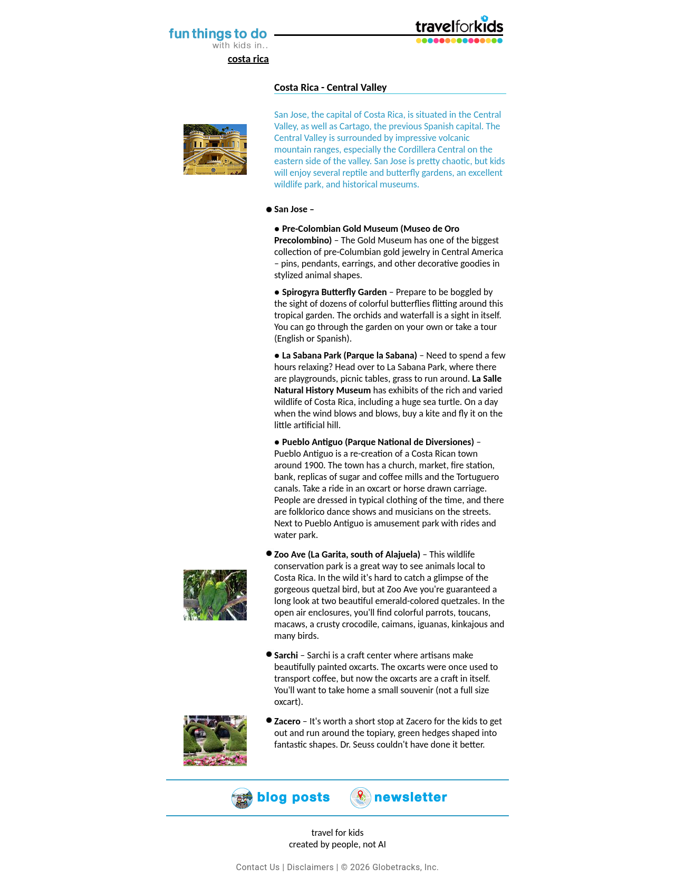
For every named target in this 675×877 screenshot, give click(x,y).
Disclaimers (310, 867)
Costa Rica (248, 58)
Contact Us (258, 867)
